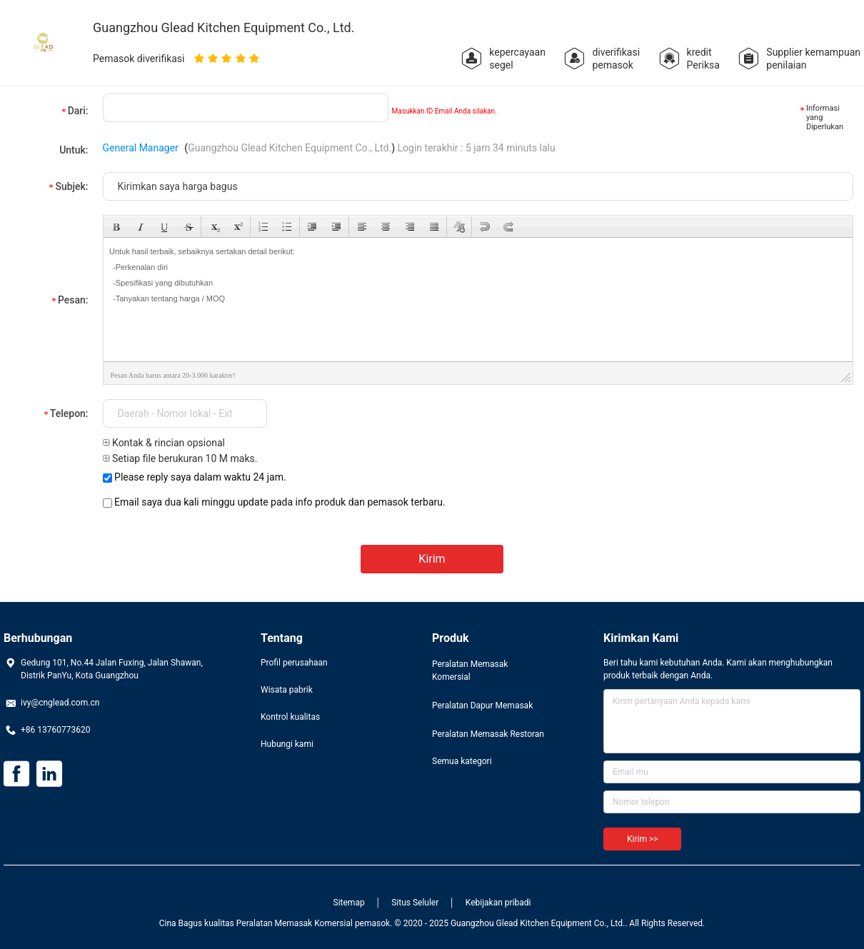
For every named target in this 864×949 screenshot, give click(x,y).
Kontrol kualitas (290, 717)
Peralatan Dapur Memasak (482, 706)
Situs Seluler (414, 903)
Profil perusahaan (294, 663)
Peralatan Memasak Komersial (470, 670)
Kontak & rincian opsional (164, 442)
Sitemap (349, 903)
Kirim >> (642, 839)
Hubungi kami (287, 744)
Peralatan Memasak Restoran (488, 734)
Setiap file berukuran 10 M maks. (180, 458)
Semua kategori (462, 761)
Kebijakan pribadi (498, 903)
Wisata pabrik (287, 690)
